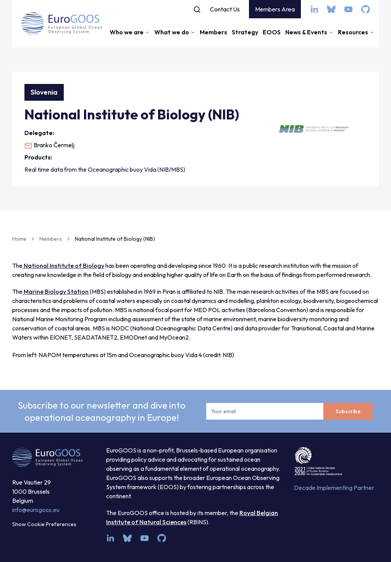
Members (213, 32)
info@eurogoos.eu (36, 510)
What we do (174, 32)
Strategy (245, 32)
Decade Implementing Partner (334, 487)
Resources (356, 32)
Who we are (130, 32)
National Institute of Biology (63, 265)
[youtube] (348, 9)
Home (19, 238)
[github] (365, 9)
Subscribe (348, 411)
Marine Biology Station (56, 291)
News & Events (309, 32)
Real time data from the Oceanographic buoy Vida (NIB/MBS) (104, 169)
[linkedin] (314, 9)
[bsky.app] (331, 9)
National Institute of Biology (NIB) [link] (115, 238)
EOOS (272, 32)
